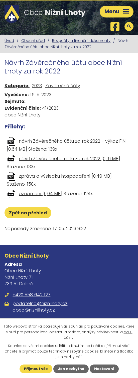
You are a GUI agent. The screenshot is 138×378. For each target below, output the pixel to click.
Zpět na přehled (28, 213)
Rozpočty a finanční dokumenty (81, 40)
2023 (37, 85)
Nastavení (104, 368)
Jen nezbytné (71, 368)
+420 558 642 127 (31, 295)
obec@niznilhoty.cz (34, 310)
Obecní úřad (33, 40)
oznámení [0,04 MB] (40, 193)
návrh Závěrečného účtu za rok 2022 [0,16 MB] (69, 158)
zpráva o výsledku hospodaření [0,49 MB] (65, 176)
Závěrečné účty (62, 85)
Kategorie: (17, 85)
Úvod (9, 40)
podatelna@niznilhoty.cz (40, 303)
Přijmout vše (36, 368)
